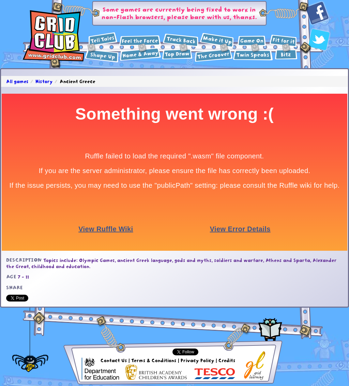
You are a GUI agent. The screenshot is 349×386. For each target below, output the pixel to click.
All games (17, 81)
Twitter (319, 39)
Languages (253, 55)
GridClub (53, 36)
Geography (140, 54)
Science (140, 40)
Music (213, 55)
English (103, 39)
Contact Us (114, 360)
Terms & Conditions (154, 360)
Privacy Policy (197, 360)
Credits (227, 360)
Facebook (317, 13)
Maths (102, 56)
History (180, 40)
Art (177, 54)
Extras (286, 54)
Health (283, 41)
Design (217, 40)
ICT (252, 41)
